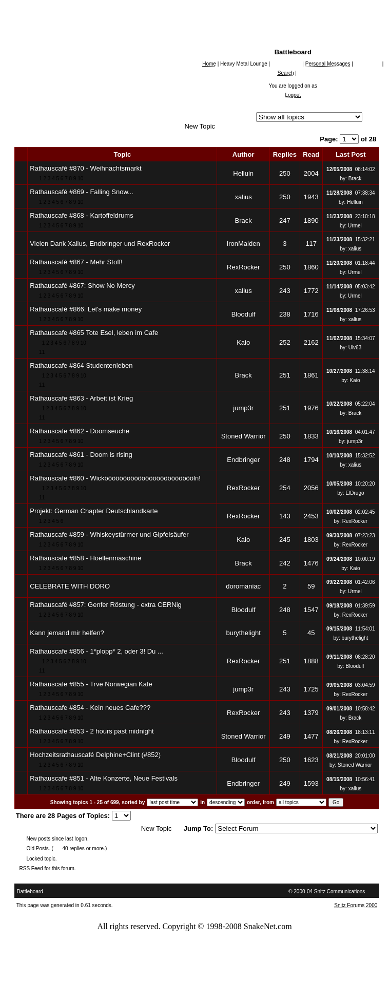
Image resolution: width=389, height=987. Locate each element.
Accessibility (65, 969)
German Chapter (65, 126)
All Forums (41, 108)
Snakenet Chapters (61, 117)
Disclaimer (247, 969)
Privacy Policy (204, 969)
